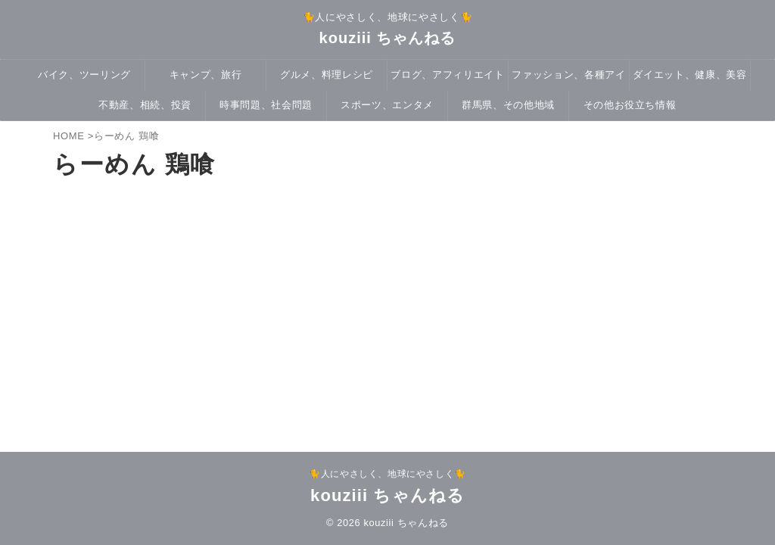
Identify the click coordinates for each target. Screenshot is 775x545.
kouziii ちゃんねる (387, 38)
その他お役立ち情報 (630, 105)
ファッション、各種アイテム (568, 79)
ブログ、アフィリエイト (447, 74)
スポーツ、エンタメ (387, 105)
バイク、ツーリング (84, 74)
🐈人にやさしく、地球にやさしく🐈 (387, 474)
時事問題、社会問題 (266, 105)
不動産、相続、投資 (144, 105)
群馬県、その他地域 (508, 105)
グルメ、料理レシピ (326, 74)
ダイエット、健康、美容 (689, 74)
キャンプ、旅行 (206, 74)
